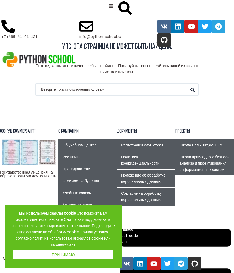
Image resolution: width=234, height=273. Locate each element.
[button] (111, 6)
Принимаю (63, 255)
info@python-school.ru (100, 37)
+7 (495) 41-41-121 (19, 37)
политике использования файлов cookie (67, 238)
